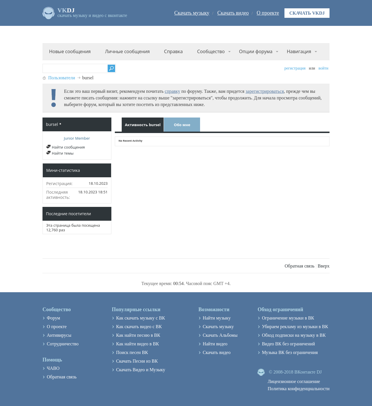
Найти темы (59, 153)
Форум (53, 317)
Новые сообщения (70, 51)
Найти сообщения (65, 147)
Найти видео (215, 343)
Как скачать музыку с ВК (140, 317)
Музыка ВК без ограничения (290, 352)
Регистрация (295, 68)
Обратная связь (300, 265)
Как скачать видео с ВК (139, 326)
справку (172, 91)
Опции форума (255, 51)
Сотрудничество (63, 343)
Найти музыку (217, 317)
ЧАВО (53, 368)
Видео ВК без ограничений (288, 343)
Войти (323, 68)
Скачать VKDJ (307, 13)
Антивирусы (59, 335)
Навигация (299, 51)
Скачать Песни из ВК (137, 361)
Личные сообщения (127, 51)
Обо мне (182, 124)
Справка (173, 51)
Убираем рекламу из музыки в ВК (295, 326)
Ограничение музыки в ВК (288, 317)
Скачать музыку (191, 13)
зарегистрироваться (264, 91)
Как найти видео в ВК (137, 343)
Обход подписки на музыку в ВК (294, 335)
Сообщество (211, 51)
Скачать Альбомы (220, 335)
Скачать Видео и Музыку (140, 369)
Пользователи (61, 77)
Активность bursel (142, 124)
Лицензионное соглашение (294, 381)
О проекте (268, 13)
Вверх (324, 265)
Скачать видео (233, 13)
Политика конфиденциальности (299, 388)
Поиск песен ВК (132, 352)
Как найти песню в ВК (138, 335)
